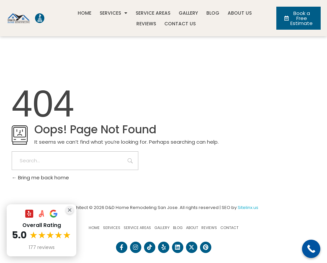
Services (113, 13)
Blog (212, 13)
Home (84, 13)
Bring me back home (40, 177)
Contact (229, 227)
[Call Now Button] (311, 249)
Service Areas (153, 13)
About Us (240, 13)
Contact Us (180, 23)
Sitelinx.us (248, 207)
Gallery (188, 13)
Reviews (146, 23)
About (192, 227)
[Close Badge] (70, 210)
